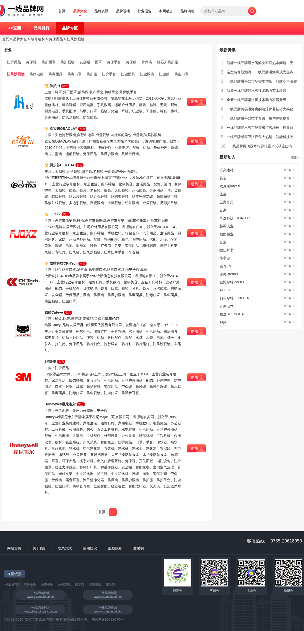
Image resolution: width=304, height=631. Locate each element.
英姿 (223, 178)
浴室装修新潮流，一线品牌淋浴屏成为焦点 (260, 72)
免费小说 (47, 584)
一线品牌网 (11, 584)
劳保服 (131, 62)
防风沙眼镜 (75, 39)
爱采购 (138, 548)
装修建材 (38, 39)
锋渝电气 (227, 306)
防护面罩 (49, 62)
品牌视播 (123, 11)
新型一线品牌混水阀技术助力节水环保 (256, 91)
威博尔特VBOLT (232, 282)
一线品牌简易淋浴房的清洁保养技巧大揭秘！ (262, 109)
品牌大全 (80, 11)
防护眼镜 (67, 62)
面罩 (98, 62)
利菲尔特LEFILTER (235, 298)
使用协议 (90, 548)
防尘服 (164, 74)
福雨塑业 (227, 234)
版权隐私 (115, 548)
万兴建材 (227, 170)
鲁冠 (223, 242)
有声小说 (30, 584)
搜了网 (79, 584)
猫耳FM (226, 266)
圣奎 (223, 194)
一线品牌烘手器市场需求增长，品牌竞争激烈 (262, 81)
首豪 (223, 210)
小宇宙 (225, 258)
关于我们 (39, 548)
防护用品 (14, 62)
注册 (295, 157)
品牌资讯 (101, 11)
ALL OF (226, 290)
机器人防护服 (167, 62)
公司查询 (64, 584)
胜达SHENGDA (232, 314)
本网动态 (166, 11)
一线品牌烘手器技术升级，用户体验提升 (258, 118)
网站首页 (14, 548)
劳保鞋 (31, 62)
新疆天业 (227, 226)
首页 (62, 11)
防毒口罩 (75, 74)
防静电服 (37, 74)
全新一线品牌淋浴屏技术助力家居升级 (256, 100)
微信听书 (227, 250)
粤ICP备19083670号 (108, 619)
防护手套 (109, 74)
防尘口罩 (181, 74)
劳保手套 (114, 62)
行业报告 (145, 11)
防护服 (91, 74)
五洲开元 (227, 202)
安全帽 (85, 62)
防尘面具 (128, 74)
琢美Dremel (229, 274)
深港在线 (95, 584)
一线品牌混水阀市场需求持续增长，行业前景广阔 (265, 128)
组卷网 (110, 584)
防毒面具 (55, 74)
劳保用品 (56, 39)
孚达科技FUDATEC (235, 218)
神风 (223, 322)
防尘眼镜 (147, 74)
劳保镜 (147, 62)
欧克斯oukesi (230, 186)
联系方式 (65, 548)
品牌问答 (187, 11)
